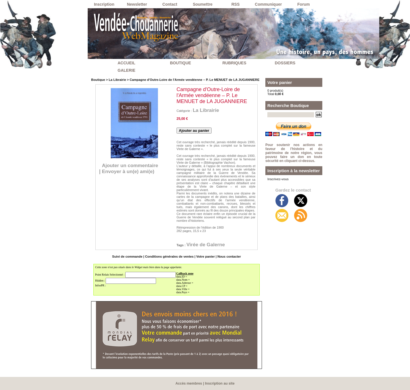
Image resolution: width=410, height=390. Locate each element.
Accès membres (189, 383)
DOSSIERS (285, 63)
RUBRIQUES (234, 63)
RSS (235, 4)
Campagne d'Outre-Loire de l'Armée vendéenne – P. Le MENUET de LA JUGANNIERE (192, 79)
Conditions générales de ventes (169, 256)
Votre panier (205, 256)
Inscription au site (219, 383)
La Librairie (116, 79)
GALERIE (126, 70)
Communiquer (268, 4)
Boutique (98, 79)
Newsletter (137, 4)
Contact (169, 4)
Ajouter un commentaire (131, 165)
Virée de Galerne (206, 244)
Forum (303, 4)
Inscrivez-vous (277, 178)
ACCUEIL (126, 63)
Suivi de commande (128, 256)
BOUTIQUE (180, 63)
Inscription (104, 4)
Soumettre (202, 4)
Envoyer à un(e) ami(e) (129, 171)
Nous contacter (227, 256)
